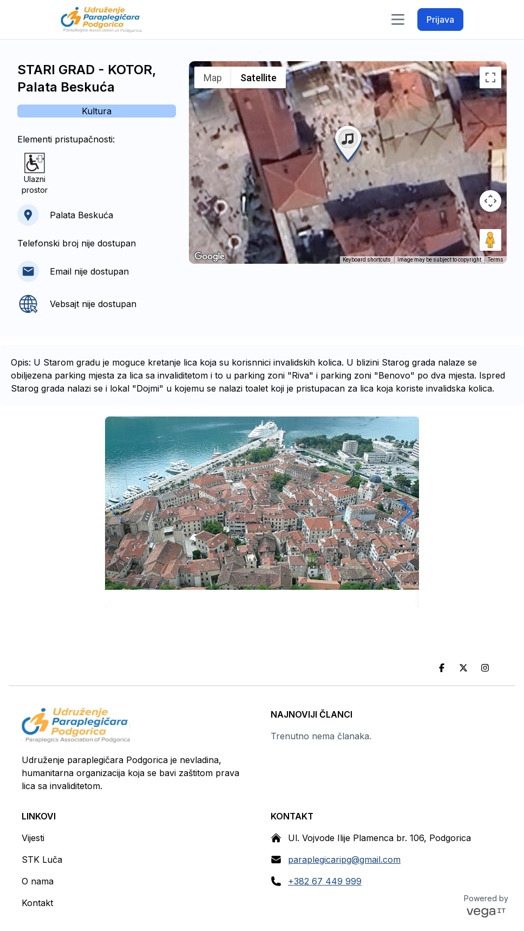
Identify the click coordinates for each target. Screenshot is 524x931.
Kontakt (37, 902)
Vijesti (33, 837)
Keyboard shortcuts (367, 260)
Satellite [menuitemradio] (258, 77)
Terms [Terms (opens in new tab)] (495, 260)
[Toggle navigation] (398, 19)
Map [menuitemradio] (213, 77)
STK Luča (42, 859)
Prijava (440, 19)
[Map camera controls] (490, 201)
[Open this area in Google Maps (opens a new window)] (209, 257)
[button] (348, 142)
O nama (38, 881)
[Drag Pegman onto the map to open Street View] (490, 240)
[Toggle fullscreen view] (490, 77)
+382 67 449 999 (325, 881)
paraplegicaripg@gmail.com (344, 859)
